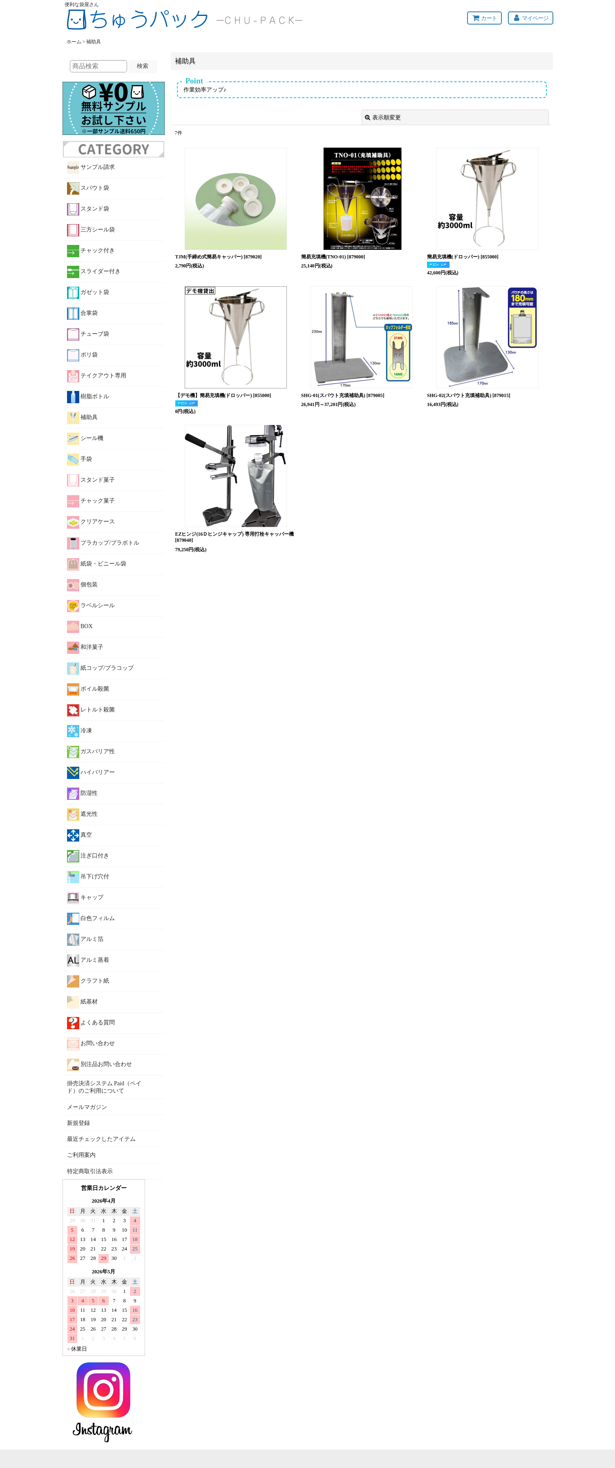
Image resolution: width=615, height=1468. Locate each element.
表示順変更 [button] (383, 117)
